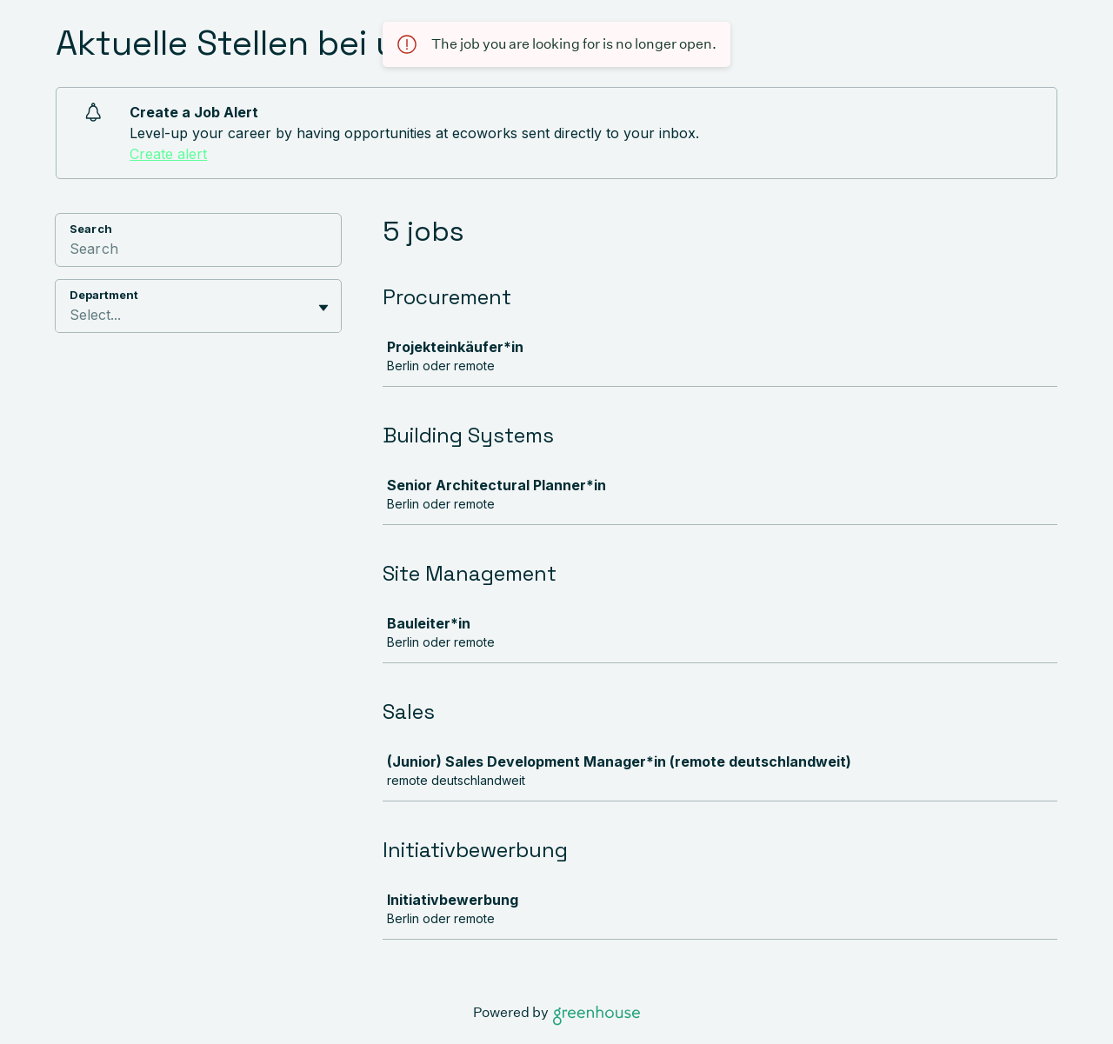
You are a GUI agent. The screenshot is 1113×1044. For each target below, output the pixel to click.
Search (91, 229)
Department (104, 295)
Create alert (168, 154)
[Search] (198, 251)
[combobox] (72, 314)
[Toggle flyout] (323, 307)
